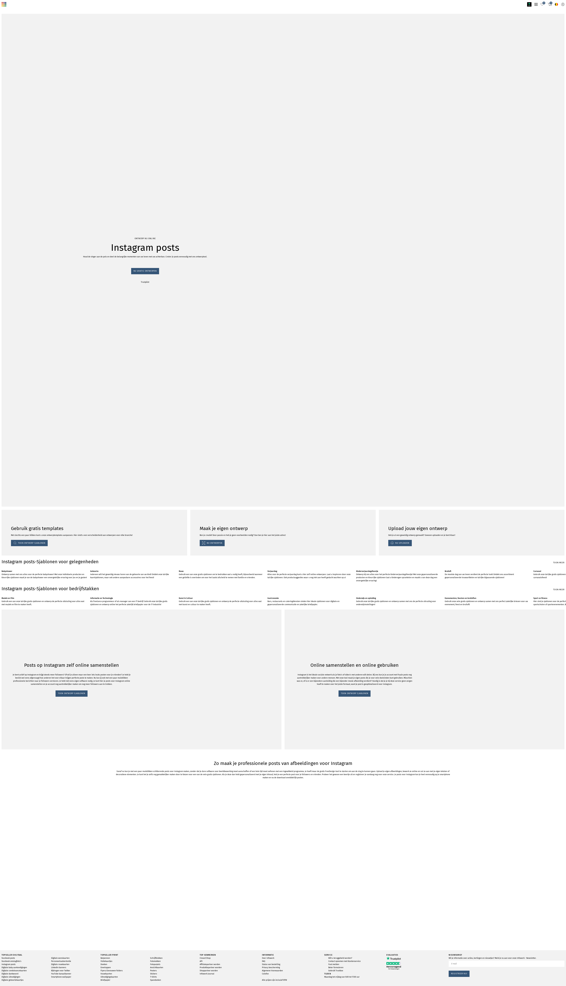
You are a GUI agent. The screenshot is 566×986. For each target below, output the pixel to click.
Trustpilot (6, 183)
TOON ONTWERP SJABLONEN (18, 603)
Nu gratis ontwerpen (12, 180)
